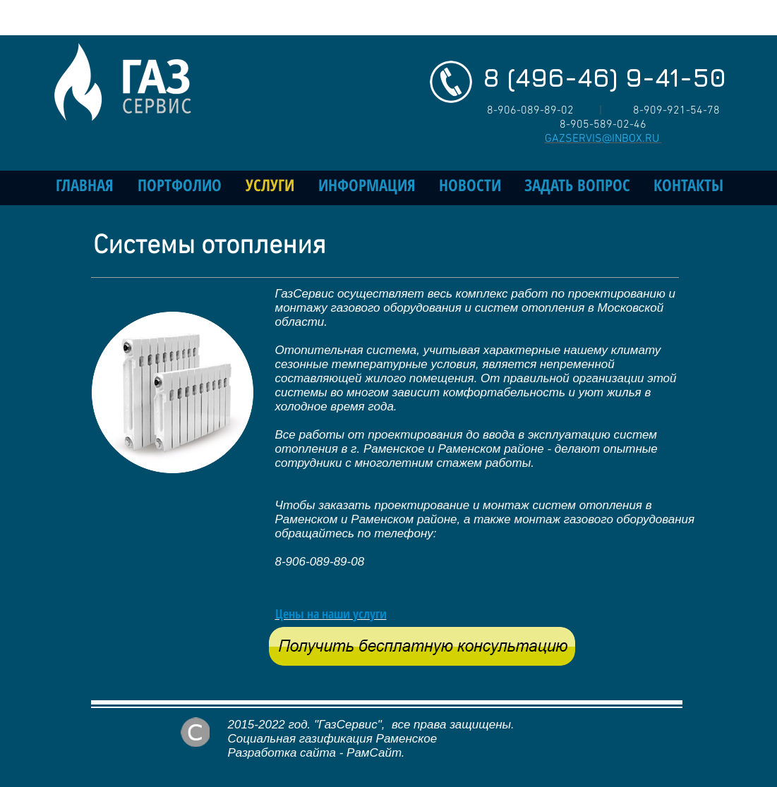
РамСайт (374, 752)
